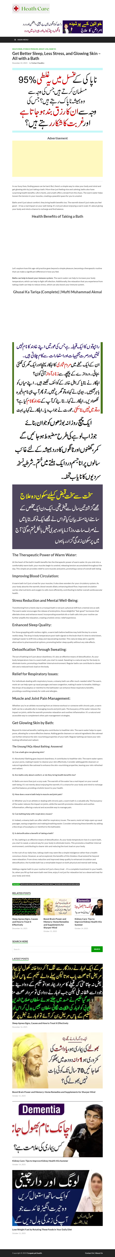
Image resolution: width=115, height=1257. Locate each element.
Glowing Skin (47, 884)
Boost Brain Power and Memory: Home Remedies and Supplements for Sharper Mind (56, 923)
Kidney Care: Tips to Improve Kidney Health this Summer (88, 922)
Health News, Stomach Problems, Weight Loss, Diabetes (34, 49)
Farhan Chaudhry (38, 63)
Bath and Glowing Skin (30, 884)
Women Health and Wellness (67, 884)
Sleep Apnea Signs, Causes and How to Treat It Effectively (25, 922)
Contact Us (89, 1253)
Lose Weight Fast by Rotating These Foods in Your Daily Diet (42, 1229)
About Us (99, 1253)
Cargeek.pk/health (34, 1253)
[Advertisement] (57, 159)
